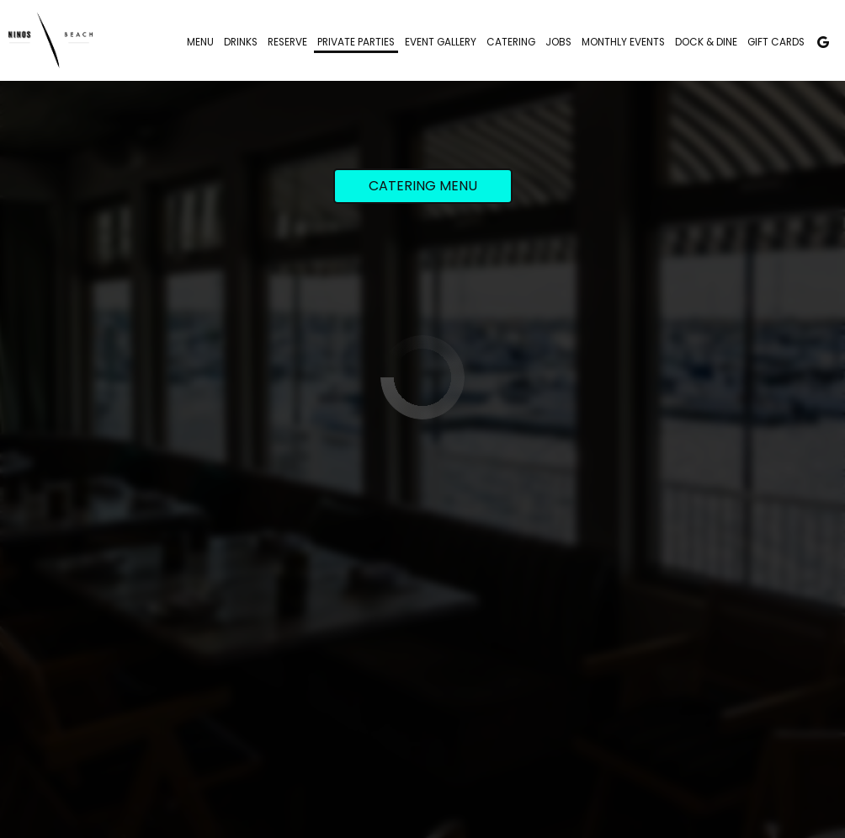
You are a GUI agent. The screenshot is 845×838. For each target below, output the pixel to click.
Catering (510, 42)
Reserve (287, 42)
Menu (200, 42)
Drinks (241, 42)
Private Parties (356, 42)
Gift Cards (776, 42)
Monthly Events (623, 42)
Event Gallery (440, 42)
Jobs (558, 42)
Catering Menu (423, 185)
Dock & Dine (706, 42)
